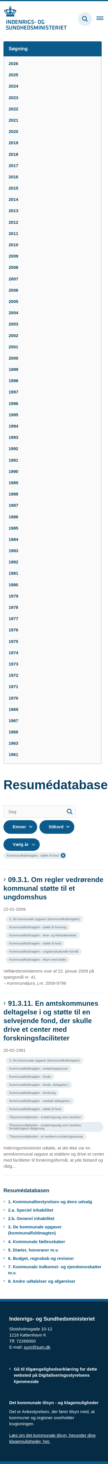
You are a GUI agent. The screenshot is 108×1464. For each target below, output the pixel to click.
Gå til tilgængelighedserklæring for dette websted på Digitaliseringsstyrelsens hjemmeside (55, 1375)
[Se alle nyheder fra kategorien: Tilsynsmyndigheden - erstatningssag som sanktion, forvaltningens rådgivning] (55, 1124)
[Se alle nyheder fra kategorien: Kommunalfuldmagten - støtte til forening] (38, 926)
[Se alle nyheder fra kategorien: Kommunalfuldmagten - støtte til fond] (36, 942)
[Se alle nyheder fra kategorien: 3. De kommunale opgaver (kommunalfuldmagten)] (45, 918)
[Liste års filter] (21, 844)
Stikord (56, 826)
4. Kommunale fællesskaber (36, 1241)
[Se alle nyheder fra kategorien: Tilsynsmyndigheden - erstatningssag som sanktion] (46, 1116)
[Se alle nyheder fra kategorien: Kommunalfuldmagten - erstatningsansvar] (39, 1068)
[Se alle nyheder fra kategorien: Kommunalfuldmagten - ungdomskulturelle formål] (44, 951)
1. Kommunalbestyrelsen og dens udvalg (50, 1201)
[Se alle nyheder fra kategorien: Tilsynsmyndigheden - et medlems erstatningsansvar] (47, 1136)
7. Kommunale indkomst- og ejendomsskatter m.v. (54, 1269)
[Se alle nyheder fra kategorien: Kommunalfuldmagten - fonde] (30, 1076)
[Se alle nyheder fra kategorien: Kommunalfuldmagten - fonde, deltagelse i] (39, 1084)
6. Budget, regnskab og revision (41, 1258)
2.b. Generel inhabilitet (31, 1218)
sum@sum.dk (37, 1347)
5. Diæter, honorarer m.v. (33, 1249)
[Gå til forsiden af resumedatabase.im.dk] (33, 19)
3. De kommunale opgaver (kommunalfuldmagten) (35, 1229)
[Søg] (39, 811)
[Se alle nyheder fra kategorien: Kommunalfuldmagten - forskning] (33, 1092)
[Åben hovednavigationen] (102, 19)
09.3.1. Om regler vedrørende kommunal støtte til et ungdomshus (53, 888)
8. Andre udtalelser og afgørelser (41, 1281)
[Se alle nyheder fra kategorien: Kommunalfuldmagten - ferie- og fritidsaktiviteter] (43, 934)
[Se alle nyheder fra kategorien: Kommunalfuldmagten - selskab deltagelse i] (40, 1100)
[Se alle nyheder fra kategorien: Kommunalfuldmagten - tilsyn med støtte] (38, 959)
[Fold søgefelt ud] (85, 19)
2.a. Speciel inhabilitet (30, 1210)
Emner (19, 826)
